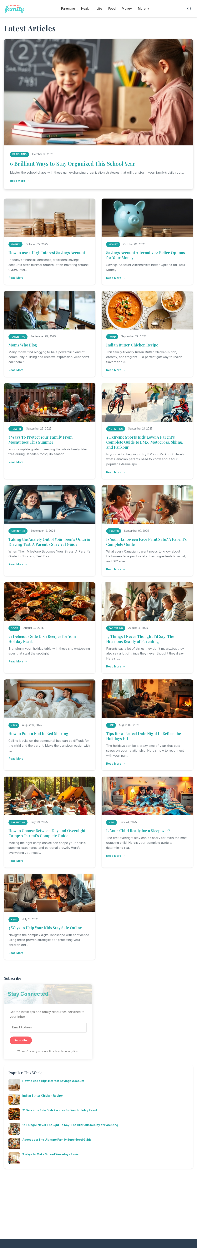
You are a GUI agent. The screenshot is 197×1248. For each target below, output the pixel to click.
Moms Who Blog (22, 344)
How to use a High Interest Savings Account (46, 252)
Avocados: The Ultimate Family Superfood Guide (57, 1139)
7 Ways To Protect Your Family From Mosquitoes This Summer (40, 439)
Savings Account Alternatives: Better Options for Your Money (145, 255)
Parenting (68, 8)
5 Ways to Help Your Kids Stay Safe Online (45, 927)
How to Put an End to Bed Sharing (38, 733)
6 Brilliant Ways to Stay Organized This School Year (72, 163)
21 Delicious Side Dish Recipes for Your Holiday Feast (42, 639)
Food (112, 8)
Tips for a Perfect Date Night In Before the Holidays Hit (143, 736)
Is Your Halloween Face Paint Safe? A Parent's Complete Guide (146, 542)
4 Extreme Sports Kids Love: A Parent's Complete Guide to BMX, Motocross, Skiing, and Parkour (144, 442)
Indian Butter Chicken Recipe (132, 344)
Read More (17, 180)
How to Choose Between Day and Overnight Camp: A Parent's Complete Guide (46, 833)
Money (127, 8)
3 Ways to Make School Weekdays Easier (51, 1154)
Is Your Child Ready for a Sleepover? (138, 830)
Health (85, 8)
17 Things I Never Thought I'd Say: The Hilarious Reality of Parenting (140, 639)
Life (99, 8)
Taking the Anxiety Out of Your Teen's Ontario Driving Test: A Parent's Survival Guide (49, 542)
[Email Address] (48, 1027)
